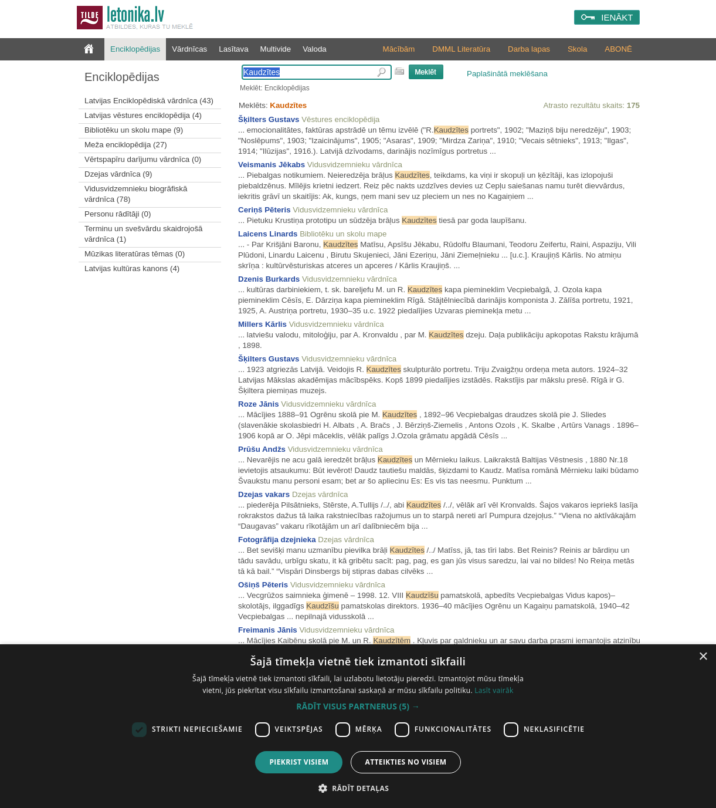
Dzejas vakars (264, 494)
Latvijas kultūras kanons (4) (131, 268)
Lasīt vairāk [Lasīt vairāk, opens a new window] (493, 690)
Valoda (315, 49)
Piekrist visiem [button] (298, 762)
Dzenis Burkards (269, 279)
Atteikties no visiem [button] (405, 762)
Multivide (275, 49)
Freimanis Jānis (267, 630)
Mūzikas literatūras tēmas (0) (134, 253)
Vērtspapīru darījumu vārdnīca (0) (142, 159)
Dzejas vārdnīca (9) (118, 174)
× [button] (702, 657)
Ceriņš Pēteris (264, 209)
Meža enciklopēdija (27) (125, 144)
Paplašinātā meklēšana (507, 73)
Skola (577, 49)
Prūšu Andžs (262, 449)
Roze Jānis (258, 404)
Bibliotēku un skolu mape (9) (133, 130)
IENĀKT (617, 17)
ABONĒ (618, 49)
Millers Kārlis (262, 324)
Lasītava (233, 49)
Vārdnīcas (189, 49)
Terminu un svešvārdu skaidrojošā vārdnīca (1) (143, 234)
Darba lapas (529, 49)
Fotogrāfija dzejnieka (277, 539)
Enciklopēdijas (135, 49)
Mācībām (399, 49)
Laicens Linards (267, 233)
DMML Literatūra (461, 49)
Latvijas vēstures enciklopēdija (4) (143, 115)
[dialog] (358, 726)
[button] (357, 706)
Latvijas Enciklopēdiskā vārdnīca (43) (148, 100)
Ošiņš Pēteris (263, 584)
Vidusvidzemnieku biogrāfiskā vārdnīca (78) (135, 194)
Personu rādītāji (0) (117, 213)
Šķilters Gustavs (268, 119)
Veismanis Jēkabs (271, 164)
